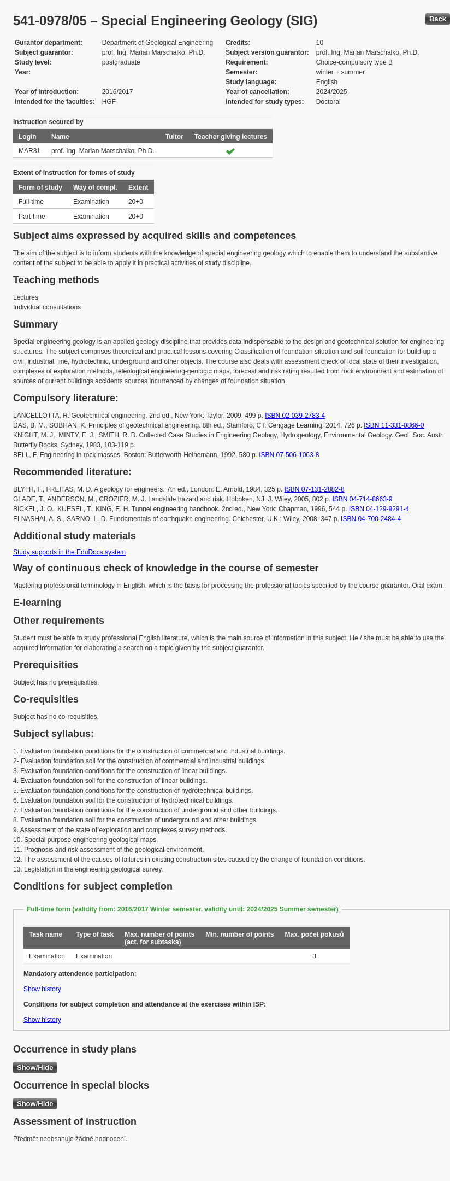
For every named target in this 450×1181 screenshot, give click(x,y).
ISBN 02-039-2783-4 (295, 415)
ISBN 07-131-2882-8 (315, 489)
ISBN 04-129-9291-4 (379, 509)
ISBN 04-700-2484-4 (371, 519)
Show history (42, 989)
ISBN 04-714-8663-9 (362, 499)
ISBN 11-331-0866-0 (394, 425)
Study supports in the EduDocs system (69, 552)
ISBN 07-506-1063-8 (289, 455)
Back (437, 19)
